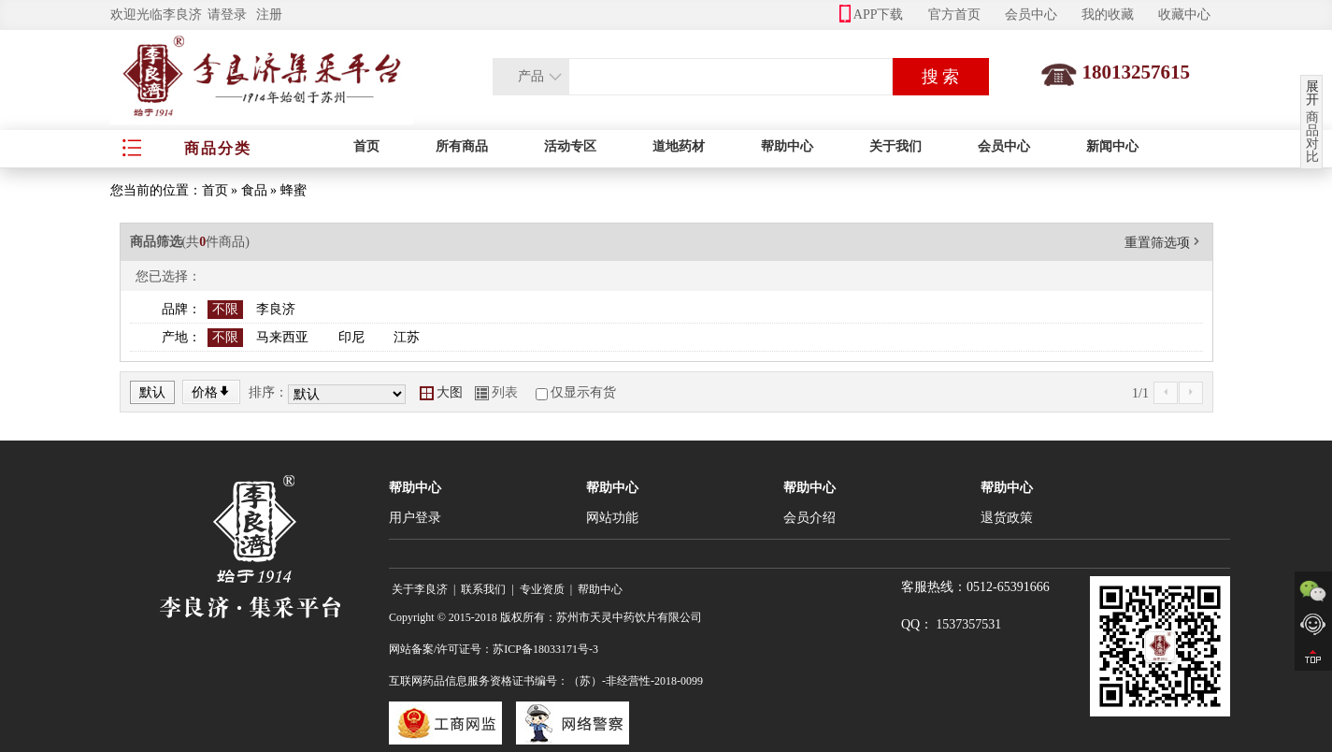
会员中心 (1031, 14)
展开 (1312, 93)
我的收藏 (1107, 14)
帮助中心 (787, 146)
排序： (268, 392)
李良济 (275, 309)
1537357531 (968, 624)
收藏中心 (1184, 14)
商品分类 (217, 148)
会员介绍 (809, 518)
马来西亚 (282, 337)
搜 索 (941, 76)
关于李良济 (420, 589)
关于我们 (895, 146)
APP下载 (871, 14)
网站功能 (612, 518)
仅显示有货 (583, 392)
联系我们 (483, 589)
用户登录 (415, 518)
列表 (496, 392)
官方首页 (954, 14)
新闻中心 (1112, 146)
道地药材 (678, 146)
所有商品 (462, 146)
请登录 (227, 14)
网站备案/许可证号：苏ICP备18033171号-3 (493, 649)
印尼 (351, 337)
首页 (366, 146)
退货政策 (1007, 518)
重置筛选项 (1163, 243)
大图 (441, 392)
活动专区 (570, 146)
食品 (254, 190)
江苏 (407, 337)
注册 (269, 14)
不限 (225, 309)
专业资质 (542, 589)
